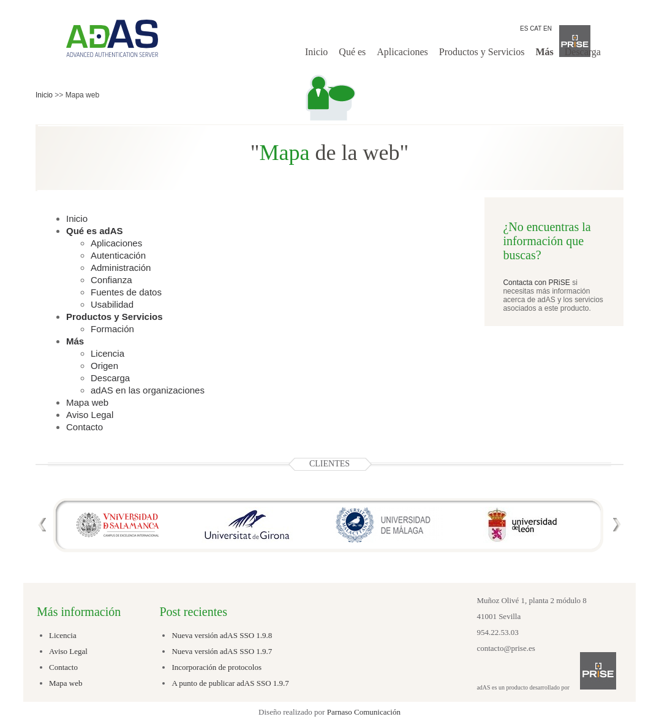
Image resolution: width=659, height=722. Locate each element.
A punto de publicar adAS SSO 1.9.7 (229, 683)
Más (544, 52)
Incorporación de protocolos (216, 667)
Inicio (316, 52)
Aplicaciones (402, 52)
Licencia (107, 353)
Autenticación (118, 255)
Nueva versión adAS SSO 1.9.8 (221, 635)
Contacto (84, 427)
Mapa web (87, 402)
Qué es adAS (94, 231)
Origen (104, 365)
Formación (112, 329)
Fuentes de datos (126, 292)
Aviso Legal (89, 414)
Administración (121, 267)
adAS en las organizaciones (148, 390)
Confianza (111, 280)
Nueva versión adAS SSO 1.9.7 (221, 651)
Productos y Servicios (482, 52)
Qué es (352, 52)
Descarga (583, 52)
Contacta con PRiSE (536, 282)
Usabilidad (112, 304)
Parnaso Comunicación (364, 711)
